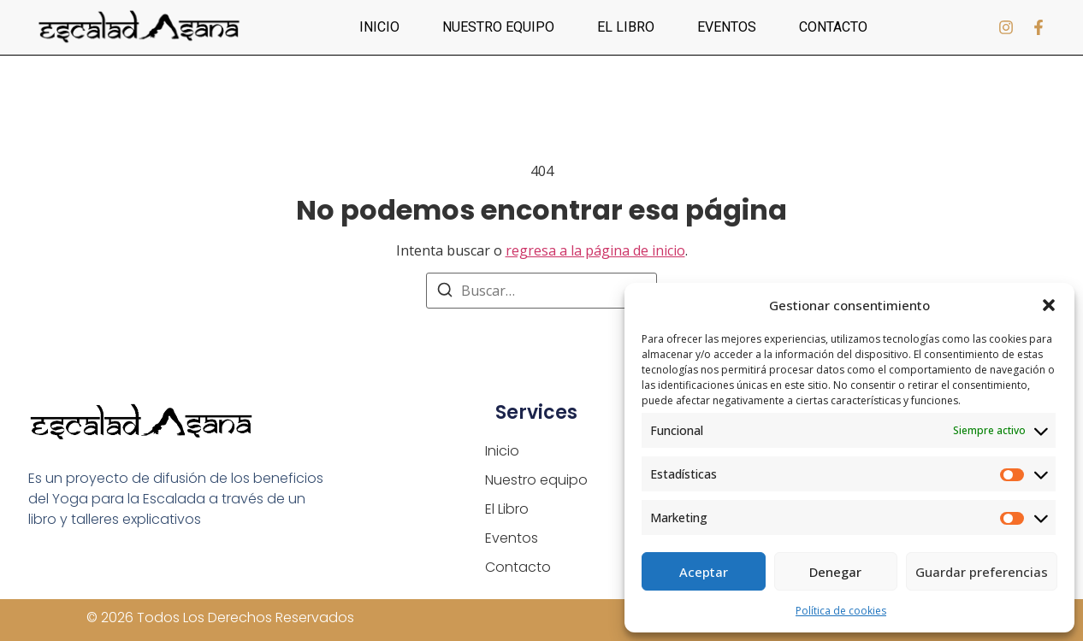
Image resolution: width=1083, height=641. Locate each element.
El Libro (625, 27)
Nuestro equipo (498, 27)
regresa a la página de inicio (595, 250)
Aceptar (703, 571)
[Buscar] (445, 292)
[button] (1048, 305)
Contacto (833, 27)
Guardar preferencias (981, 571)
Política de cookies (841, 610)
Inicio (379, 27)
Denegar (835, 571)
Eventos (726, 27)
